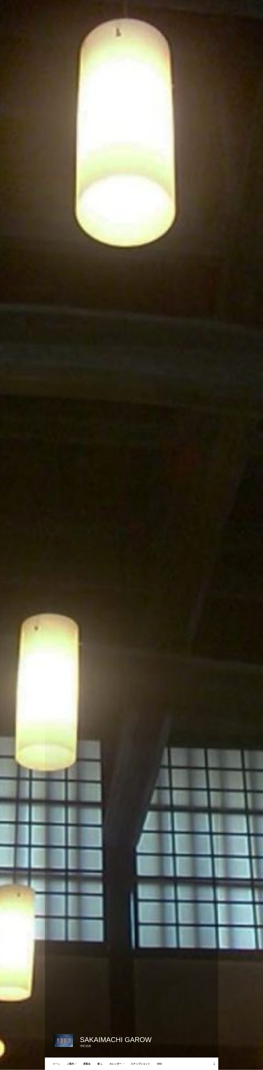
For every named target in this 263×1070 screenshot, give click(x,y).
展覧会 (86, 1063)
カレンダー (117, 1063)
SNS (159, 1063)
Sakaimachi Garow (116, 1039)
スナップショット (140, 1063)
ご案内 (72, 1063)
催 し (100, 1063)
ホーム (56, 1063)
